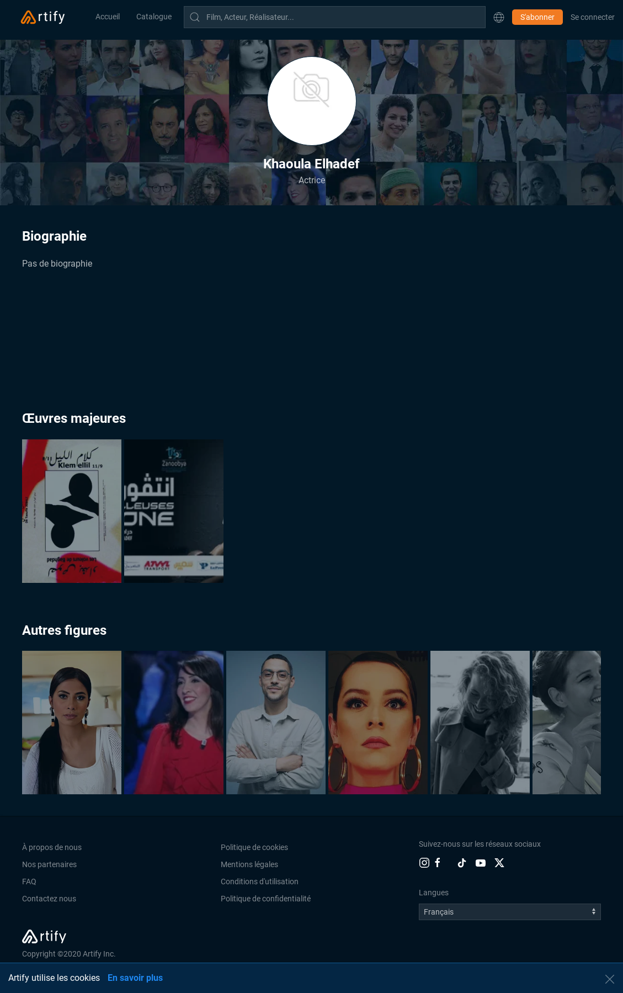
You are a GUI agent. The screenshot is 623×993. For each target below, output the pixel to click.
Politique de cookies (254, 847)
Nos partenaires (49, 864)
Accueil (107, 16)
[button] (498, 17)
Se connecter (593, 17)
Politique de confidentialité (266, 898)
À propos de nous (52, 847)
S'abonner (537, 17)
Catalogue (154, 16)
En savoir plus (135, 978)
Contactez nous (49, 898)
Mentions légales (249, 864)
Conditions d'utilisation (260, 881)
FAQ (29, 881)
